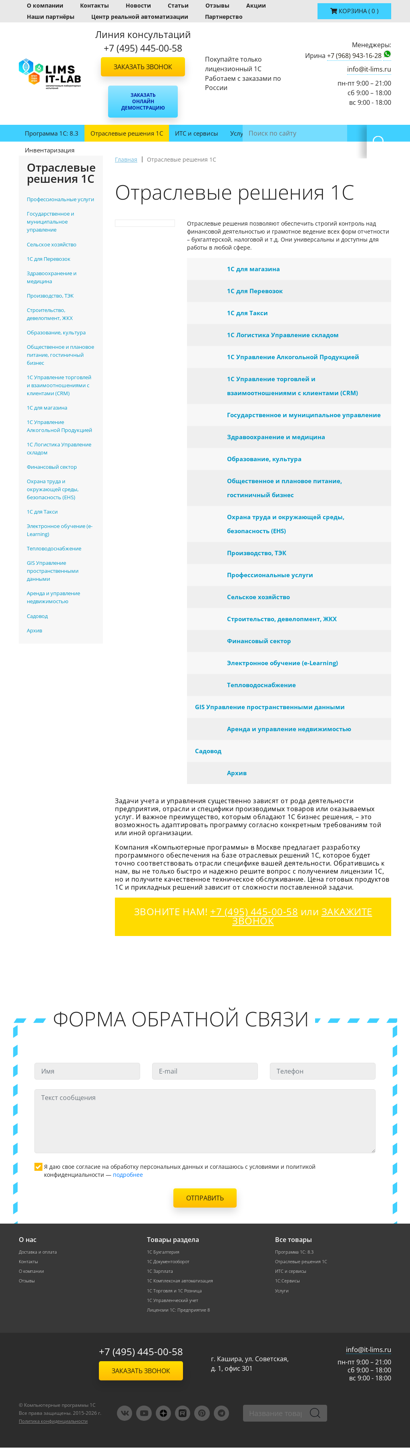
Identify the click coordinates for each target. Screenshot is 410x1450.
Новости (138, 5)
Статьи (178, 5)
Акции (256, 5)
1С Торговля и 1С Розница (176, 1291)
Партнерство (224, 16)
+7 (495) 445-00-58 (141, 1354)
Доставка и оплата (39, 1251)
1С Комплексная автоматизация (182, 1281)
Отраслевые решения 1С (126, 133)
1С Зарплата (160, 1271)
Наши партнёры (50, 16)
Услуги (240, 133)
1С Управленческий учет (175, 1301)
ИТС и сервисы (196, 133)
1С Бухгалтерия (164, 1251)
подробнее (128, 1174)
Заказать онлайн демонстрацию (143, 101)
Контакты (94, 5)
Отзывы (217, 5)
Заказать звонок (143, 66)
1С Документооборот (170, 1261)
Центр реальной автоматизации (139, 16)
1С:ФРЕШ (304, 133)
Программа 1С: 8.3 (51, 133)
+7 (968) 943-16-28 (354, 55)
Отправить (205, 1198)
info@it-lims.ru (369, 69)
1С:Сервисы (288, 1281)
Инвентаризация (49, 150)
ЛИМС (270, 133)
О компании (45, 5)
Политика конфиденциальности (57, 1423)
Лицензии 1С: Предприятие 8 (180, 1311)
